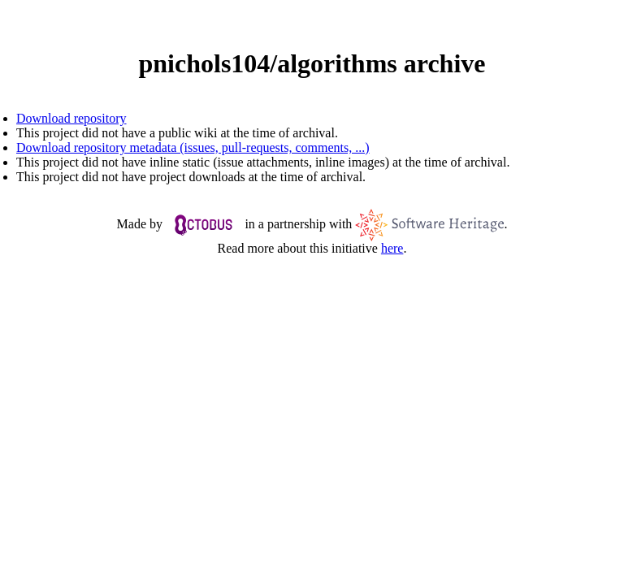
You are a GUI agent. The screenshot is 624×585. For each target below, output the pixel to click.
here (392, 248)
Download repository (71, 118)
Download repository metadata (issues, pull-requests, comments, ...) (193, 147)
